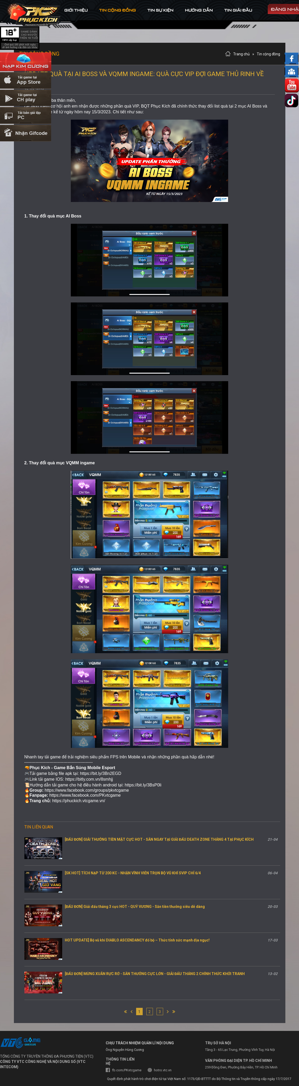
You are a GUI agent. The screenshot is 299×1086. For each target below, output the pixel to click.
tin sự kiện (160, 10)
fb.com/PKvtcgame (126, 1070)
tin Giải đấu (238, 10)
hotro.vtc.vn (163, 1070)
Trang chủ (241, 54)
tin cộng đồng (117, 10)
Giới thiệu (76, 10)
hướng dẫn (199, 10)
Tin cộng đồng (268, 54)
